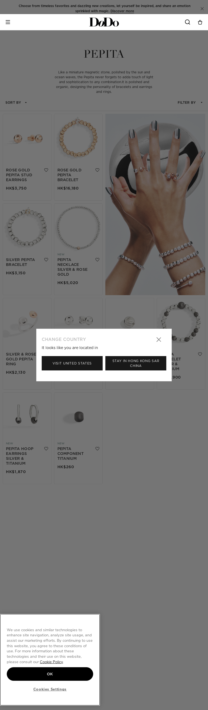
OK (50, 674)
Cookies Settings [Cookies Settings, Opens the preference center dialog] (50, 689)
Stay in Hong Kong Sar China (136, 363)
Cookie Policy (51, 662)
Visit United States (72, 363)
